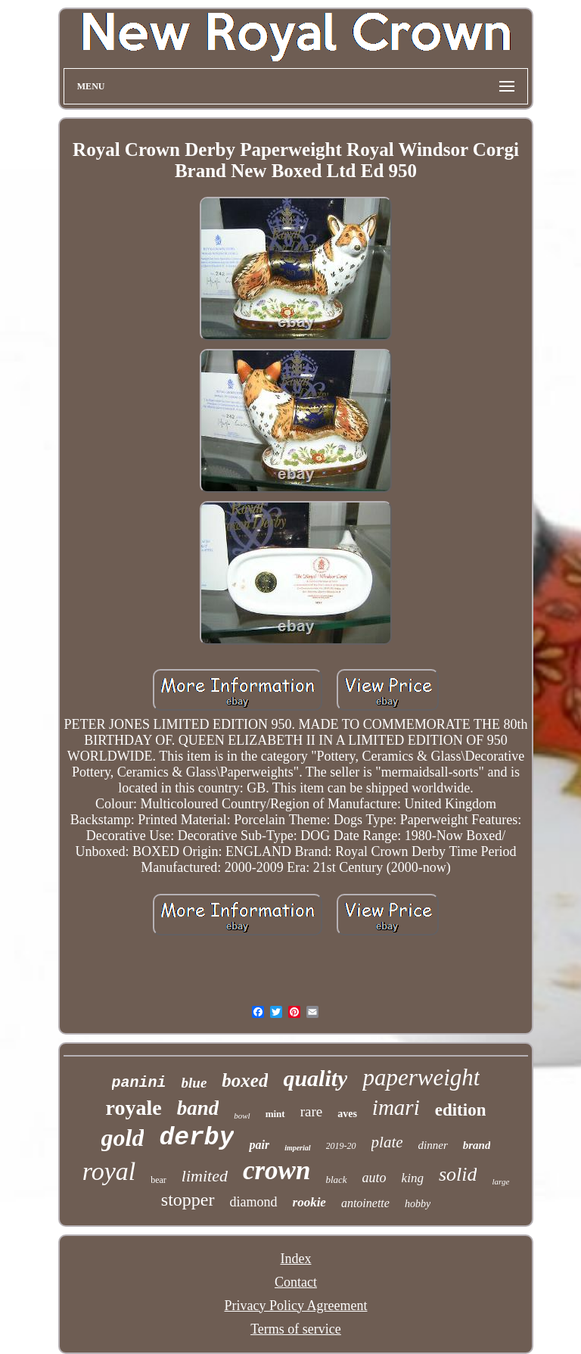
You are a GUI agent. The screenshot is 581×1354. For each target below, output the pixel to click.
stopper (188, 1199)
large (500, 1181)
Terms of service (295, 1329)
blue (194, 1083)
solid (458, 1174)
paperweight (421, 1077)
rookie (309, 1202)
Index (295, 1258)
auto (374, 1177)
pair (259, 1144)
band (198, 1108)
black (335, 1179)
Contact (296, 1282)
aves (347, 1113)
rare (311, 1111)
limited (205, 1175)
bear (158, 1180)
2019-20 (341, 1146)
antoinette (365, 1203)
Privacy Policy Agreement (296, 1305)
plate (387, 1142)
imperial (297, 1148)
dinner (433, 1145)
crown (276, 1170)
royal (109, 1171)
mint (275, 1113)
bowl (242, 1115)
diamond (254, 1201)
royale (134, 1107)
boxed (245, 1080)
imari (396, 1107)
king (413, 1178)
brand (477, 1145)
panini (139, 1082)
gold (122, 1137)
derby (196, 1138)
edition (460, 1109)
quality (315, 1078)
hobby (417, 1203)
